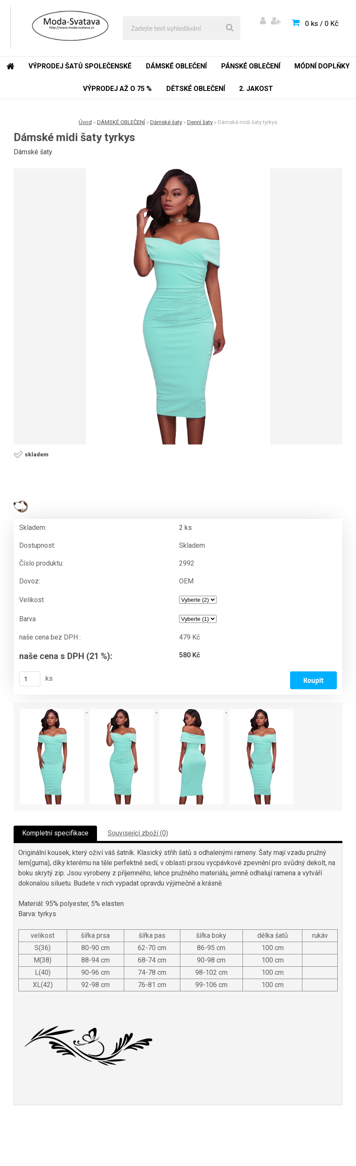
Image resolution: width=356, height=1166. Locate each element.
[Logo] (68, 28)
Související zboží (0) (138, 833)
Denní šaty (200, 122)
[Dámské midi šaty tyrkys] (178, 306)
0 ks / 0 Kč (322, 23)
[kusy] (29, 678)
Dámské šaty (166, 122)
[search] (229, 28)
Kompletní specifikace (55, 833)
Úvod (85, 122)
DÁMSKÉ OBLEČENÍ (121, 122)
